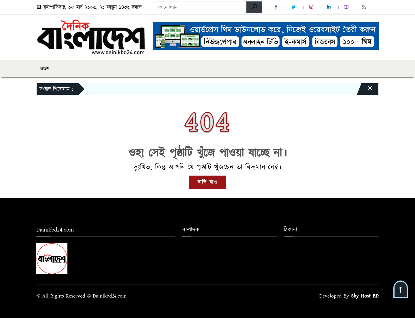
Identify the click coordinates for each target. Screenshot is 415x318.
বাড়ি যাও (208, 182)
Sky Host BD (365, 296)
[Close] (365, 90)
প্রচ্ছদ (45, 68)
